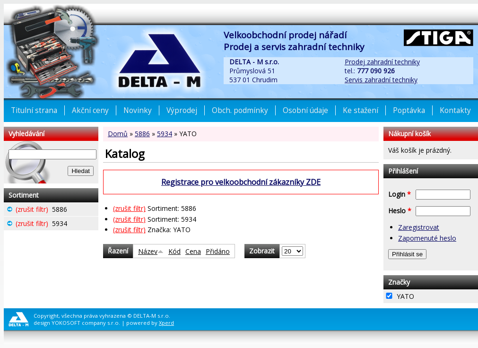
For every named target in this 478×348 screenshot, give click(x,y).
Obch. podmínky (240, 110)
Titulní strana (34, 110)
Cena (193, 251)
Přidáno (218, 251)
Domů (118, 133)
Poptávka (409, 110)
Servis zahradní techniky (381, 79)
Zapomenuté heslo (427, 238)
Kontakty (455, 110)
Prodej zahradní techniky (382, 61)
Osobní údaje (305, 110)
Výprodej (181, 110)
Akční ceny (90, 110)
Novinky (137, 110)
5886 (142, 133)
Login (399, 194)
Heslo (399, 210)
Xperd (166, 322)
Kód (174, 251)
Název (151, 251)
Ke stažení (360, 110)
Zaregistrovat (418, 227)
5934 (164, 133)
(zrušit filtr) (129, 208)
